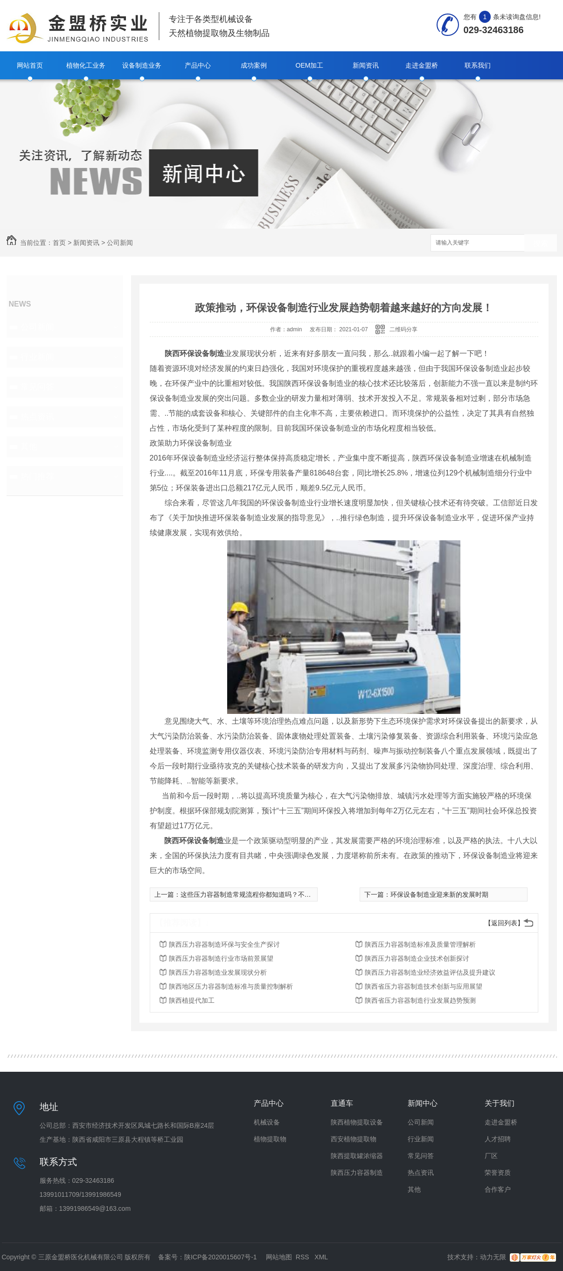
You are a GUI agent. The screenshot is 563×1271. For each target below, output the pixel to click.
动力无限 (493, 1257)
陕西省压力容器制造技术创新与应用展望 (423, 986)
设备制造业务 (141, 65)
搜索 (540, 243)
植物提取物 (270, 1139)
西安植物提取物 (353, 1139)
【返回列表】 (504, 923)
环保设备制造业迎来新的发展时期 (439, 894)
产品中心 (198, 65)
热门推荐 (37, 476)
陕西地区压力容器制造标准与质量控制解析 (231, 986)
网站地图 (279, 1257)
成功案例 (254, 65)
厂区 (491, 1155)
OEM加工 (310, 65)
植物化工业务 (85, 65)
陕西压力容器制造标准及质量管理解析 (420, 944)
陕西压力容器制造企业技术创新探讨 (417, 958)
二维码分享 (403, 329)
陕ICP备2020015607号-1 (220, 1257)
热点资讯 (37, 416)
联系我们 (478, 65)
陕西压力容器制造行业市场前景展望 (221, 958)
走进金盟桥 (421, 65)
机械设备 (267, 1122)
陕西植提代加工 (192, 1000)
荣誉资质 (498, 1172)
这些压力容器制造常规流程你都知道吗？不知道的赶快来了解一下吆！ (282, 894)
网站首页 (30, 65)
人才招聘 (498, 1139)
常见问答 (37, 386)
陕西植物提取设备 (357, 1122)
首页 (59, 242)
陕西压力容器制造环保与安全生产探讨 (224, 944)
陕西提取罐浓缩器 (357, 1155)
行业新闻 (37, 357)
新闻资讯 (366, 65)
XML (321, 1257)
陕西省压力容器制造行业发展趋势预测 (420, 1000)
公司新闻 (120, 242)
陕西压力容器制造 (357, 1172)
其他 (29, 446)
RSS (303, 1257)
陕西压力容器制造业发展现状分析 (218, 972)
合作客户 (498, 1189)
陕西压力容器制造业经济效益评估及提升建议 (430, 972)
